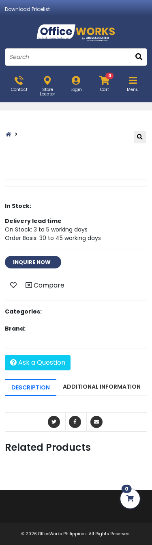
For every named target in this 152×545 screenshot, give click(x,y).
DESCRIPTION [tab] (30, 387)
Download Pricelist (27, 9)
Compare (45, 285)
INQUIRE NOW (33, 262)
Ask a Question (37, 362)
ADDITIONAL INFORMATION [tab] (102, 387)
